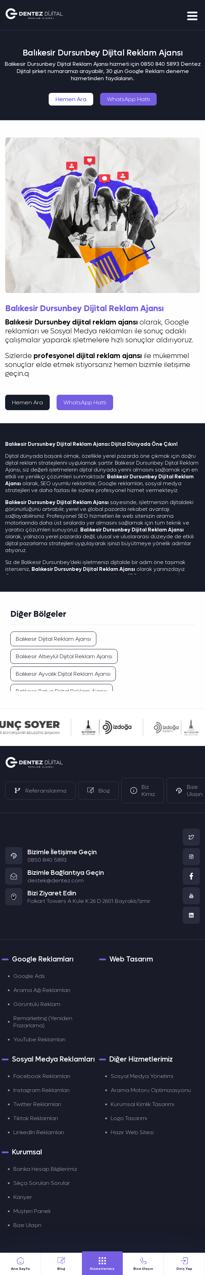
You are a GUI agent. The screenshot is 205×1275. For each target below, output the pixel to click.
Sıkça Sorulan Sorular (41, 1183)
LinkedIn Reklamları (38, 1132)
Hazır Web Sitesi (132, 1132)
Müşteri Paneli (31, 1211)
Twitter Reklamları (37, 1104)
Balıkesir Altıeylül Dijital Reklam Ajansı (64, 656)
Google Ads (29, 976)
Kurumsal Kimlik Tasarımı (142, 1104)
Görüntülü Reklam (36, 1004)
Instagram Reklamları (41, 1090)
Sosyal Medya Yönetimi (142, 1076)
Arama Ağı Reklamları (41, 990)
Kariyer (22, 1197)
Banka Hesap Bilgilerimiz (45, 1169)
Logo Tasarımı (129, 1118)
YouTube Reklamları (39, 1039)
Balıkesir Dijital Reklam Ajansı (53, 638)
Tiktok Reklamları (35, 1118)
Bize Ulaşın (27, 1225)
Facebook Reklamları (41, 1076)
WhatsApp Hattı (128, 99)
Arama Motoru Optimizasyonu (151, 1090)
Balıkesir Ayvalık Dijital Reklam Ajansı (63, 673)
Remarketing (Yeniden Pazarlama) (42, 1022)
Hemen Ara (71, 99)
